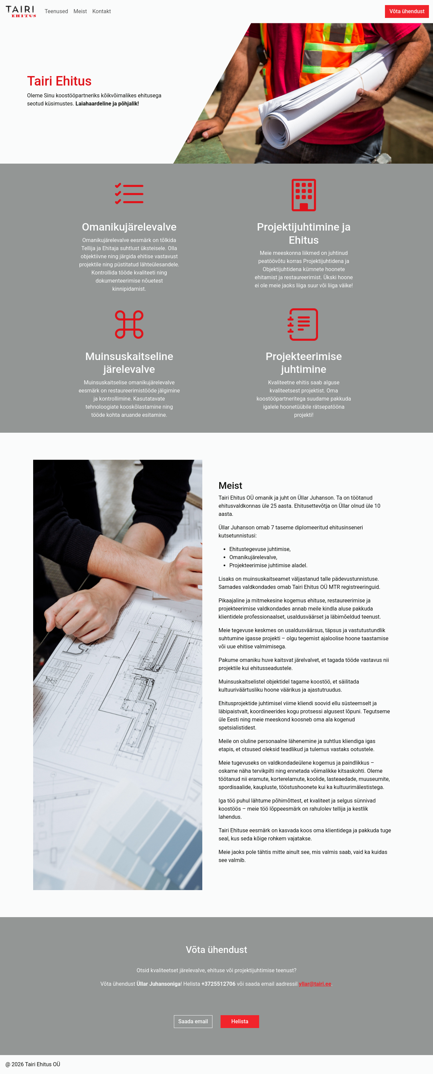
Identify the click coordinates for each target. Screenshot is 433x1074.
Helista (239, 1021)
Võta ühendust (407, 11)
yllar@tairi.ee (315, 984)
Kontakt (101, 11)
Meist (80, 11)
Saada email (193, 1021)
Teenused (56, 11)
